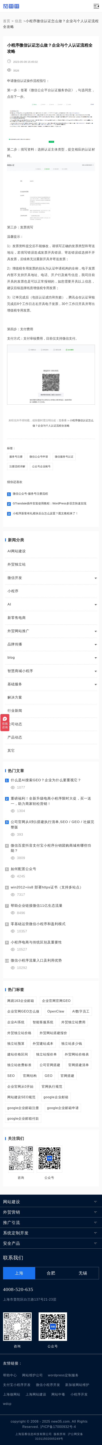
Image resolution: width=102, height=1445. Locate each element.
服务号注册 (16, 456)
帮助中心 (10, 1375)
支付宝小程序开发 (17, 1385)
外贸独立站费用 (73, 1022)
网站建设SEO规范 (21, 1097)
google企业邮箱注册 (23, 1108)
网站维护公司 (32, 1375)
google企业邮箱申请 (63, 1108)
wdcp (7, 1403)
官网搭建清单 (78, 1065)
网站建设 (11, 1202)
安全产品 (11, 1243)
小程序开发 (79, 1394)
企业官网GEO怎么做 (23, 1011)
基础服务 (15, 684)
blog (11, 657)
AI (9, 604)
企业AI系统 (16, 1022)
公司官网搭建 (50, 1065)
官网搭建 (67, 1075)
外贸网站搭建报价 (53, 1033)
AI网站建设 (17, 551)
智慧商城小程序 (20, 671)
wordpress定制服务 (63, 1375)
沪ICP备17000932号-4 (58, 1426)
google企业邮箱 (56, 1097)
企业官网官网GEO (56, 1001)
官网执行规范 (52, 1086)
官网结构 (30, 1075)
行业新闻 (15, 711)
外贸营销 (11, 1212)
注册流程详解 (17, 466)
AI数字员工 (81, 1011)
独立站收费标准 (19, 1065)
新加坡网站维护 (77, 1385)
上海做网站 (11, 1394)
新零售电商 (17, 618)
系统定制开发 (16, 1233)
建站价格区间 (17, 1054)
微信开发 (15, 578)
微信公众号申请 (38, 456)
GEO (49, 1075)
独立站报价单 (46, 1054)
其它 (11, 751)
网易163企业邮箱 (20, 1001)
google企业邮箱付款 (23, 1118)
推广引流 (11, 1222)
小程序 (13, 591)
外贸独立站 (17, 564)
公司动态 (15, 724)
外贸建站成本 (43, 1043)
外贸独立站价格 (19, 1033)
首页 (6, 21)
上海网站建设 (36, 1394)
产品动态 (15, 737)
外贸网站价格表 (77, 1054)
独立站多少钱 (71, 1043)
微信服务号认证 (64, 456)
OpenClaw (55, 1011)
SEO (11, 1075)
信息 (18, 21)
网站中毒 (58, 1394)
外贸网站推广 (18, 631)
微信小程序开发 (48, 1385)
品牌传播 (15, 644)
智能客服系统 (43, 1022)
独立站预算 (16, 1043)
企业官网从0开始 (20, 1086)
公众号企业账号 (41, 466)
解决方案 (15, 697)
